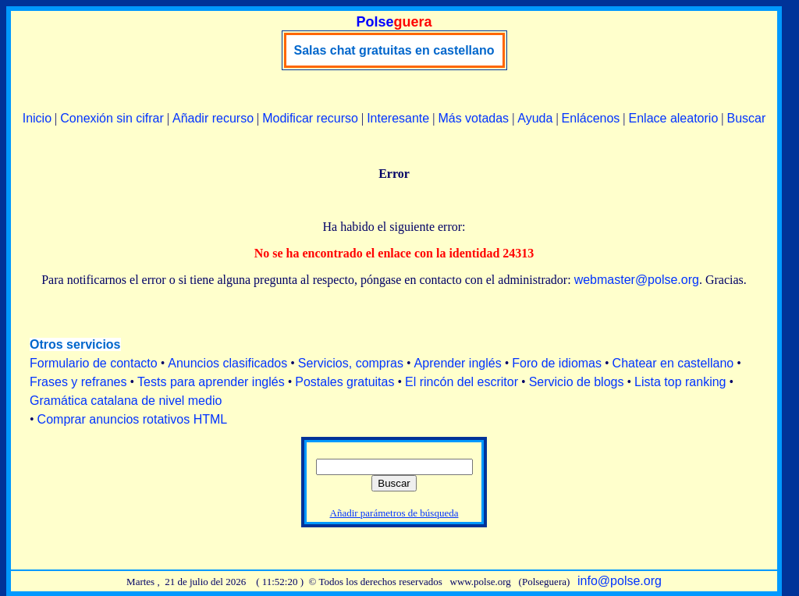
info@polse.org (619, 580)
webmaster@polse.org (636, 279)
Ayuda (534, 118)
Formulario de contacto (94, 363)
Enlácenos (591, 118)
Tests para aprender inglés (211, 381)
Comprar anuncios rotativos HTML (132, 419)
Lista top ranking (680, 381)
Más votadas (473, 118)
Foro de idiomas (557, 363)
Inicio (37, 118)
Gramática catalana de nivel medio (126, 400)
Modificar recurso (310, 118)
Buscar (745, 118)
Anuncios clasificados (227, 363)
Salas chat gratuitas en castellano (394, 50)
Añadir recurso (213, 118)
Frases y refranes (78, 381)
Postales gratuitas (344, 381)
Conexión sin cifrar (112, 118)
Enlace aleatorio (674, 118)
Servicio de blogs (576, 381)
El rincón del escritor (461, 381)
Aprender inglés (458, 363)
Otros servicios (75, 344)
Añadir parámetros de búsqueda (394, 513)
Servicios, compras (350, 363)
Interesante (398, 118)
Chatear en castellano (673, 363)
